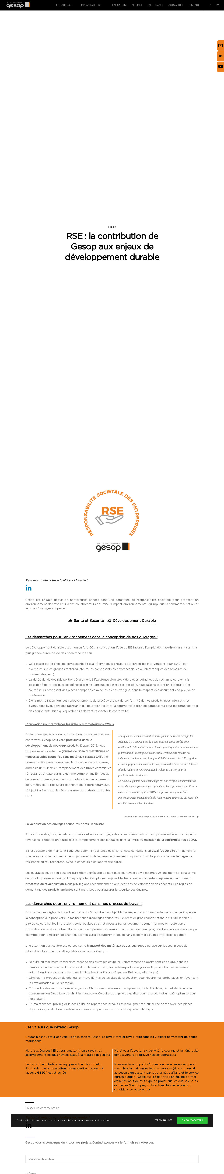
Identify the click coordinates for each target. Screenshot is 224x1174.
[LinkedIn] (28, 588)
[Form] (216, 5)
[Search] (208, 5)
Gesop (112, 227)
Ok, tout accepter (192, 1120)
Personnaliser (163, 1120)
